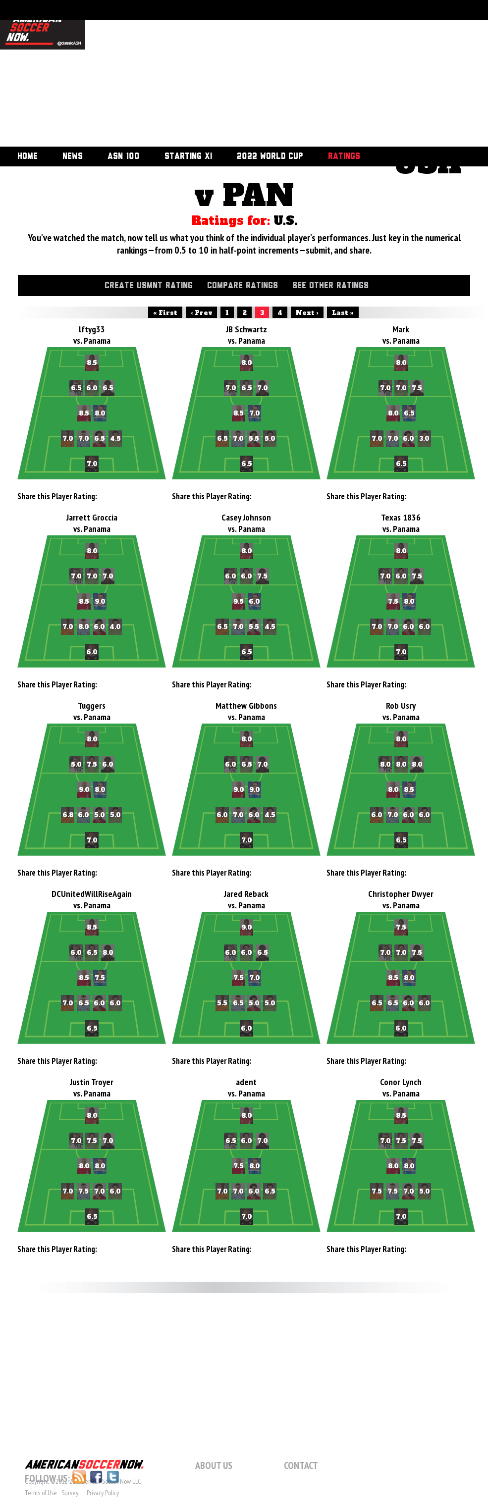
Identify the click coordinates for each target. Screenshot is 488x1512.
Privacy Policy (103, 1492)
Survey (69, 1492)
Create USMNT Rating (149, 286)
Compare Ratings (242, 286)
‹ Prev (201, 313)
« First (165, 313)
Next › (307, 313)
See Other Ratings (330, 286)
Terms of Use (41, 1492)
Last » (343, 313)
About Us (213, 1465)
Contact (301, 1465)
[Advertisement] (237, 74)
